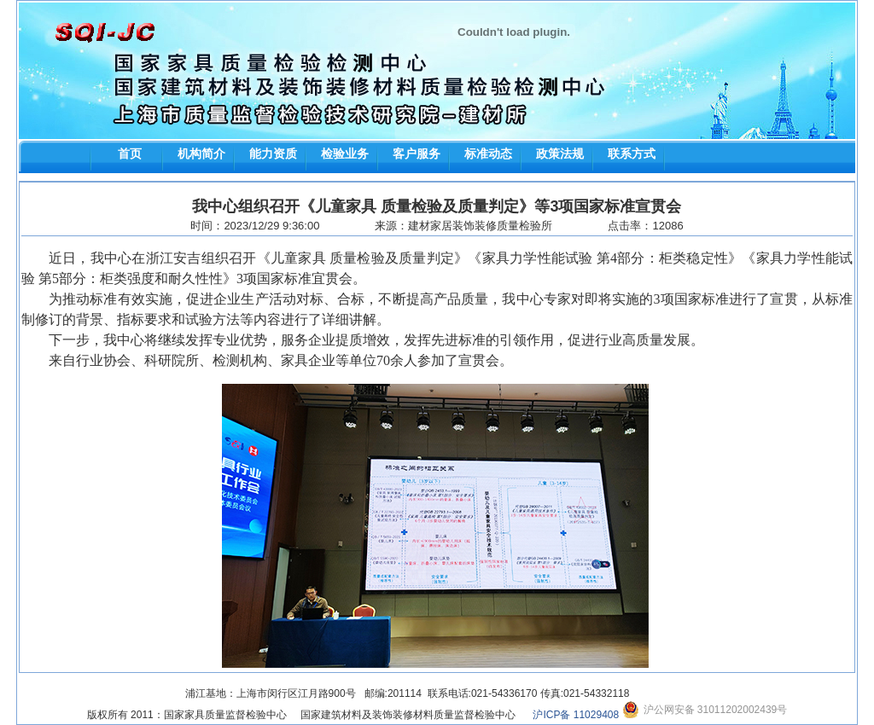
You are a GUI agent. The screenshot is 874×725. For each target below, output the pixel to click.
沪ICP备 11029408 (576, 715)
